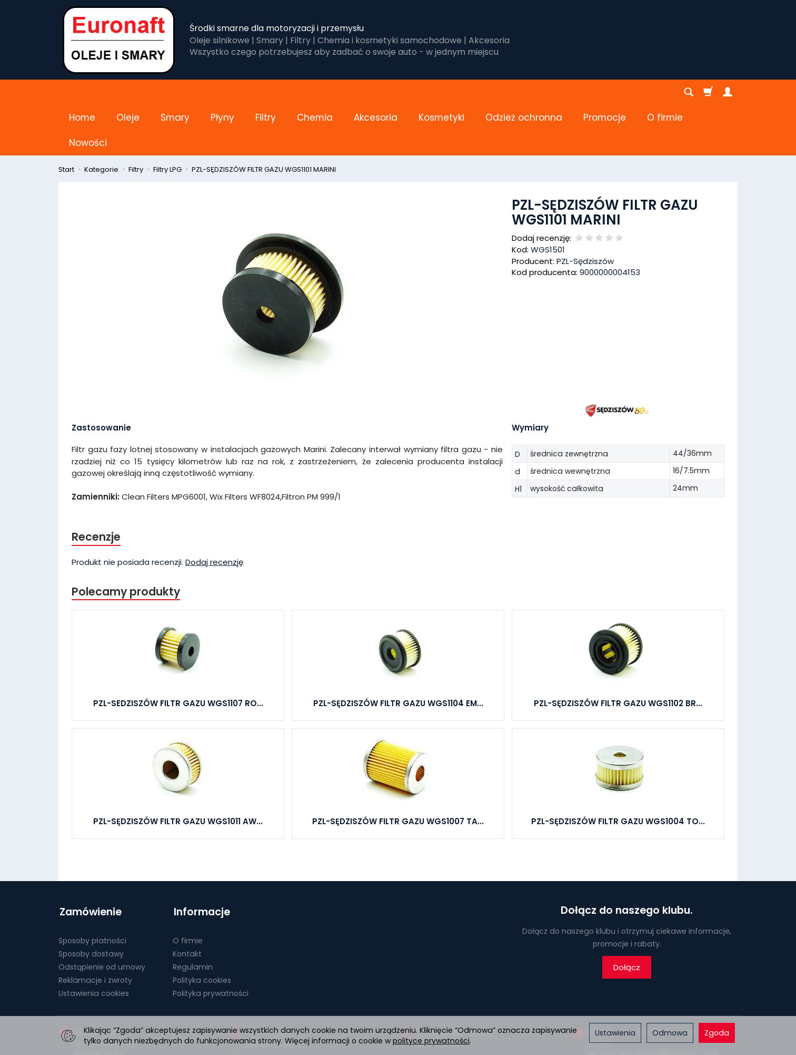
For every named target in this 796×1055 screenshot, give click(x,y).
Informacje (201, 860)
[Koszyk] (708, 92)
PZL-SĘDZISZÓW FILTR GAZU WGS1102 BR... (618, 653)
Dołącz (626, 917)
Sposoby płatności (92, 888)
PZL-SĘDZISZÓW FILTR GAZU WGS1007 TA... (398, 771)
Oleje (128, 92)
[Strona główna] (118, 39)
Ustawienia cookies (93, 940)
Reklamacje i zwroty (95, 927)
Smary (175, 92)
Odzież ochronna (523, 92)
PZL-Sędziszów (585, 210)
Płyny (222, 92)
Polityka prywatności (210, 940)
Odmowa (670, 1033)
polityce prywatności (431, 1041)
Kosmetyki (441, 92)
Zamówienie (89, 860)
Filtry (265, 92)
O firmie (188, 888)
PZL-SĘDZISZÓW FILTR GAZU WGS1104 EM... (398, 653)
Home (82, 92)
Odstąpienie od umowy (101, 914)
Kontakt (187, 901)
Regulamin (193, 914)
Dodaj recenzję (214, 511)
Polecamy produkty (126, 541)
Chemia (315, 92)
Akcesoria (375, 92)
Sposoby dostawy (91, 901)
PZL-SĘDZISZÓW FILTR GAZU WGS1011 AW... (178, 771)
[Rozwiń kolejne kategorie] (589, 92)
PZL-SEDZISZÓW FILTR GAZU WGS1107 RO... (178, 653)
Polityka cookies (202, 927)
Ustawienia (615, 1033)
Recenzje (96, 486)
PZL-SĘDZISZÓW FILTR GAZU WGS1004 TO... (618, 771)
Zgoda (716, 1033)
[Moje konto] (728, 92)
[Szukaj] (689, 92)
